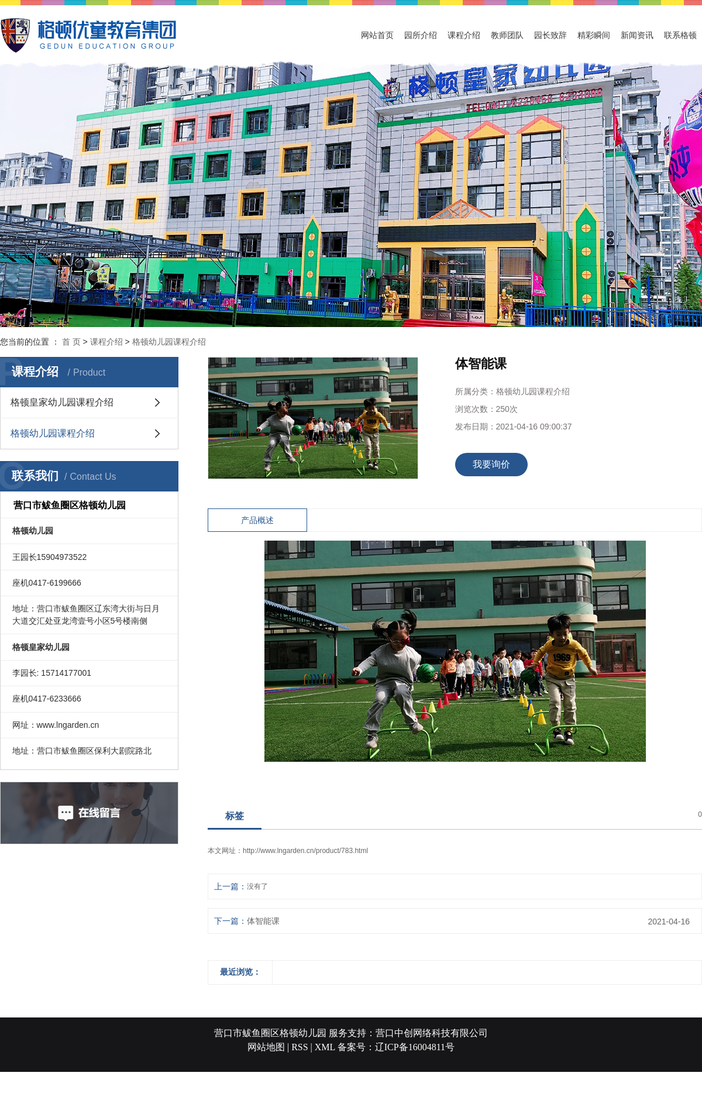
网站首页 (377, 35)
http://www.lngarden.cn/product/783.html (305, 851)
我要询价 (491, 464)
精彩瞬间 (593, 35)
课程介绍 (464, 35)
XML (325, 1047)
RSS (299, 1047)
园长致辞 (550, 35)
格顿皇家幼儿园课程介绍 (62, 402)
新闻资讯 (637, 35)
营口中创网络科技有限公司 (432, 1033)
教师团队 (507, 35)
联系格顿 (680, 35)
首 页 (71, 341)
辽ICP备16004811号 (415, 1047)
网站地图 (266, 1047)
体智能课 (263, 921)
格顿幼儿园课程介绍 (169, 341)
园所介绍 (420, 35)
